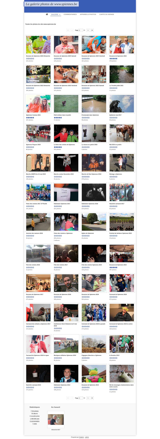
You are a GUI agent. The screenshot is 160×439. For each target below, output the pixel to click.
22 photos (85, 238)
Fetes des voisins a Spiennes (63, 233)
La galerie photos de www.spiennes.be (51, 4)
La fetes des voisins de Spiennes (64, 144)
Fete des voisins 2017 (61, 265)
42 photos (112, 360)
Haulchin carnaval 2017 (116, 203)
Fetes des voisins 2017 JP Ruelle (36, 203)
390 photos (57, 299)
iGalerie (81, 437)
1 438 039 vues (34, 418)
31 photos (112, 149)
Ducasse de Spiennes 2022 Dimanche (38, 85)
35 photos (29, 238)
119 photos (29, 360)
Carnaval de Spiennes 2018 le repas (37, 355)
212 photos (85, 90)
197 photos (29, 120)
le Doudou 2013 (114, 355)
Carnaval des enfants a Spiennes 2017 (38, 324)
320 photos (29, 90)
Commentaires (70, 14)
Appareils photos (88, 14)
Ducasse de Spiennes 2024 (118, 56)
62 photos (112, 208)
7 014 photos (34, 411)
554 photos (85, 299)
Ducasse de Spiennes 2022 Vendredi (65, 85)
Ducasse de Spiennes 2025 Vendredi (93, 56)
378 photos (113, 61)
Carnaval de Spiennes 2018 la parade (93, 324)
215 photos (29, 61)
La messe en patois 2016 (89, 144)
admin (87, 437)
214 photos (85, 208)
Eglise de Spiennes (88, 233)
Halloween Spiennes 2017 (62, 203)
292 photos (57, 238)
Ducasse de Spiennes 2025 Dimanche (38, 56)
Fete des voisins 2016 (33, 265)
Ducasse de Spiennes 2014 (90, 385)
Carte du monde (106, 14)
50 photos (112, 120)
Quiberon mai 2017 (115, 115)
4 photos (84, 149)
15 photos (112, 238)
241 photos (57, 149)
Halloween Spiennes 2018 (90, 203)
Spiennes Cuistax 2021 (33, 115)
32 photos (57, 270)
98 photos (29, 149)
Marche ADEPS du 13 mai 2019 (36, 174)
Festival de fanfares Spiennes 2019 (120, 233)
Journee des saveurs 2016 (34, 233)
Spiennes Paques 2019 (33, 144)
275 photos (113, 299)
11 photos (112, 90)
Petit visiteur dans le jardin (62, 115)
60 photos (57, 360)
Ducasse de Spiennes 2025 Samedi (65, 56)
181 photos (85, 61)
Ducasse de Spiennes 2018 (62, 294)
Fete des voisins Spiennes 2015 (92, 265)
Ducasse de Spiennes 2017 (34, 294)
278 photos (85, 179)
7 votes (35, 424)
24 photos (57, 330)
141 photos (57, 90)
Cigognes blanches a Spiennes (91, 355)
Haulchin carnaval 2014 (33, 385)
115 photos (85, 390)
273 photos (29, 299)
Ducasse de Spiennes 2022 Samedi (93, 85)
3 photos (84, 360)
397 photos (113, 270)
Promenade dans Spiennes (90, 115)
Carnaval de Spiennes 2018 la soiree (121, 324)
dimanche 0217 (55, 429)
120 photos (57, 61)
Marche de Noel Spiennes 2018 (91, 174)
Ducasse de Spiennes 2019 (90, 294)
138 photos (113, 329)
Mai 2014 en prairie (115, 144)
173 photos (85, 329)
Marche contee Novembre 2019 (64, 174)
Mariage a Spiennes (115, 174)
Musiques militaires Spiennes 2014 (65, 355)
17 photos (57, 120)
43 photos (57, 179)
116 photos (85, 270)
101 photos (29, 208)
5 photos (112, 179)
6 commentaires (34, 421)
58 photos (85, 120)
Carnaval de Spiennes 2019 (118, 294)
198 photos (57, 390)
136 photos (29, 179)
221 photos (57, 208)
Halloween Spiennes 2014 (62, 385)
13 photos (29, 270)
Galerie (54, 14)
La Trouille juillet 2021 (116, 85)
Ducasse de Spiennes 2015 (118, 265)
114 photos (29, 329)
